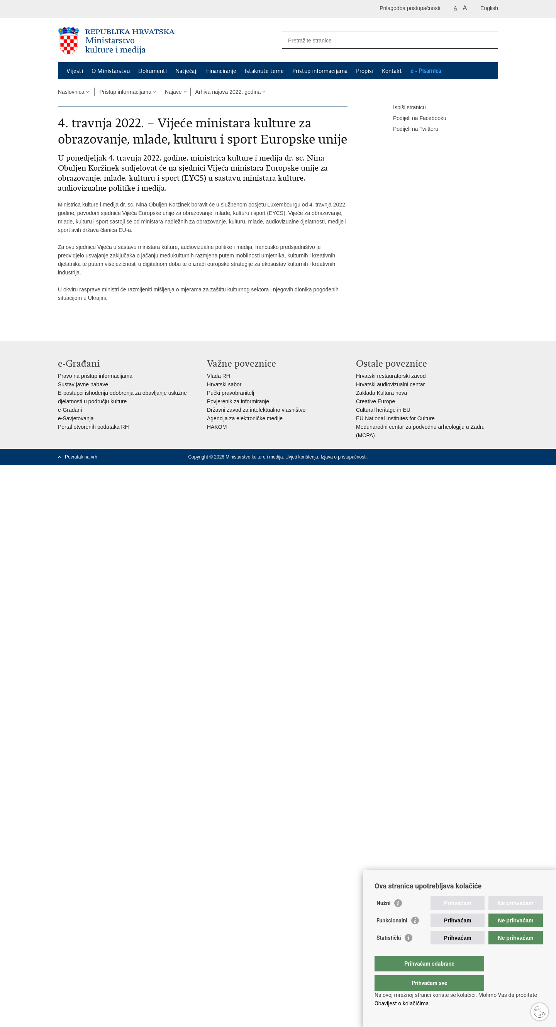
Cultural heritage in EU (383, 410)
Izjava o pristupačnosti (343, 457)
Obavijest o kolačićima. (402, 1003)
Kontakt (392, 71)
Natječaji (186, 71)
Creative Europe (375, 401)
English (489, 8)
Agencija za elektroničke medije (245, 418)
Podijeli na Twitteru (410, 129)
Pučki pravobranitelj (230, 393)
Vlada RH (218, 376)
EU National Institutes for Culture (395, 418)
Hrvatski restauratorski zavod (391, 376)
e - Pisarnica (425, 71)
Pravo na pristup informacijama (95, 376)
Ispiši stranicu (404, 107)
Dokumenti (152, 71)
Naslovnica (71, 92)
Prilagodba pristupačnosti (410, 8)
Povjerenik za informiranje (238, 401)
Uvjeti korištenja (301, 457)
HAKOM (217, 427)
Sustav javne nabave (83, 384)
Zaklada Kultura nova (381, 393)
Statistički (388, 953)
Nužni (383, 918)
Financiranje (221, 71)
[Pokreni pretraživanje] (489, 40)
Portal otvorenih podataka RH (93, 427)
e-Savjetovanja (76, 418)
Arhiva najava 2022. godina (228, 92)
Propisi (364, 71)
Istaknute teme (264, 71)
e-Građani (70, 410)
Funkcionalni (391, 936)
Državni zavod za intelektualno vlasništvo (256, 410)
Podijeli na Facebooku (414, 118)
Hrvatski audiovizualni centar (390, 384)
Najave (173, 92)
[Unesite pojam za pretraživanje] (381, 40)
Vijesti (74, 71)
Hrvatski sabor (224, 384)
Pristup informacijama (320, 71)
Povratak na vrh (81, 457)
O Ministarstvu (111, 71)
